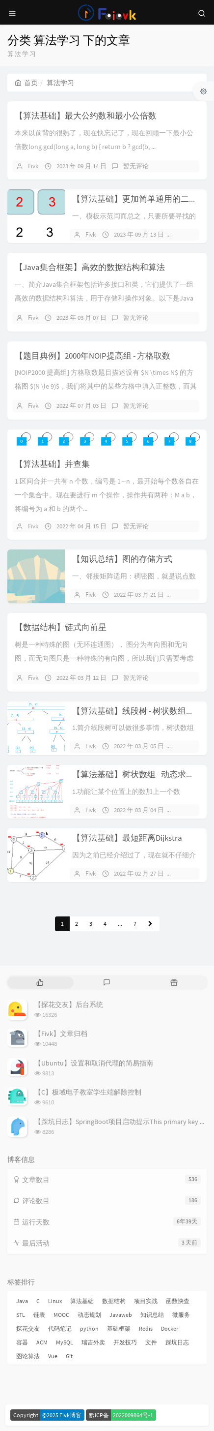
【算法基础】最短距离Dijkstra (127, 837)
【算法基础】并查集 (52, 463)
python (89, 1328)
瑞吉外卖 (93, 1342)
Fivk (33, 166)
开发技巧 (125, 1342)
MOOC (61, 1314)
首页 (26, 82)
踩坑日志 (177, 1342)
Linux (55, 1301)
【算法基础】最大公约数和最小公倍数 (86, 115)
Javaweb (120, 1314)
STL (20, 1314)
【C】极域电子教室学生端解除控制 (87, 1092)
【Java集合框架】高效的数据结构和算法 (90, 267)
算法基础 (82, 1301)
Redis (146, 1328)
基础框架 (119, 1328)
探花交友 (28, 1328)
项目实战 (146, 1301)
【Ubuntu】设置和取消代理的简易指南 (93, 1063)
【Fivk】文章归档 (60, 1033)
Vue (52, 1356)
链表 (39, 1314)
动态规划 (89, 1314)
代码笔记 (60, 1328)
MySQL (64, 1342)
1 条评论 (192, 746)
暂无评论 (136, 166)
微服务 (181, 1314)
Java (22, 1301)
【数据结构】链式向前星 (61, 627)
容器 (22, 1342)
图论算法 (28, 1356)
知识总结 (152, 1314)
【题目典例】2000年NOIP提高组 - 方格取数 (92, 355)
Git (69, 1356)
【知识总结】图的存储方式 (122, 558)
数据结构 (114, 1301)
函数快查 (177, 1301)
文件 (151, 1342)
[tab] (40, 982)
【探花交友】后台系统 (68, 1004)
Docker (169, 1328)
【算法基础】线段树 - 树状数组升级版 (141, 710)
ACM (42, 1342)
